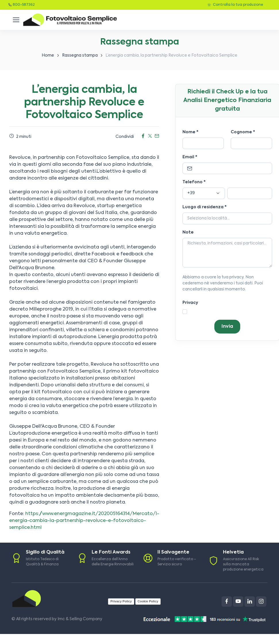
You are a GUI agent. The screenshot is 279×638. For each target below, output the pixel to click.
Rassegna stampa (80, 55)
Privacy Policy (121, 601)
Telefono (194, 182)
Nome (190, 132)
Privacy (190, 303)
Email (189, 157)
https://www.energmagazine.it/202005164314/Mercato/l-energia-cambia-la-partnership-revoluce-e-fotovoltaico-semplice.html (84, 521)
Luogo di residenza (204, 207)
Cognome (243, 132)
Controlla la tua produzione (235, 5)
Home (48, 55)
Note (188, 232)
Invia (227, 326)
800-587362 (24, 5)
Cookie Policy (148, 601)
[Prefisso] (203, 193)
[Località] (227, 218)
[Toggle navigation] (15, 20)
